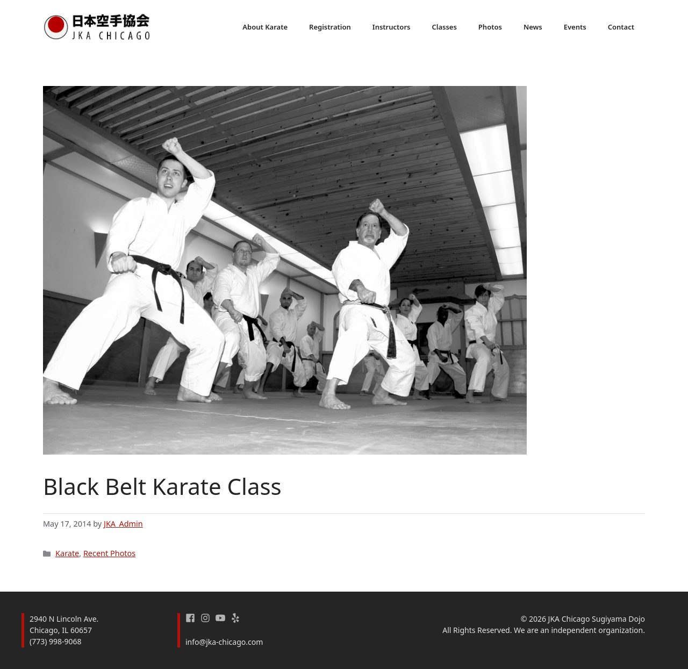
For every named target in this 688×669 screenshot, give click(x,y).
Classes (444, 27)
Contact (621, 27)
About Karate (265, 27)
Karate (67, 553)
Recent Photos (109, 553)
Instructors (391, 27)
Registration (330, 27)
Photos (490, 27)
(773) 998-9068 (56, 641)
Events (575, 27)
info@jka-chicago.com (224, 642)
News (533, 27)
